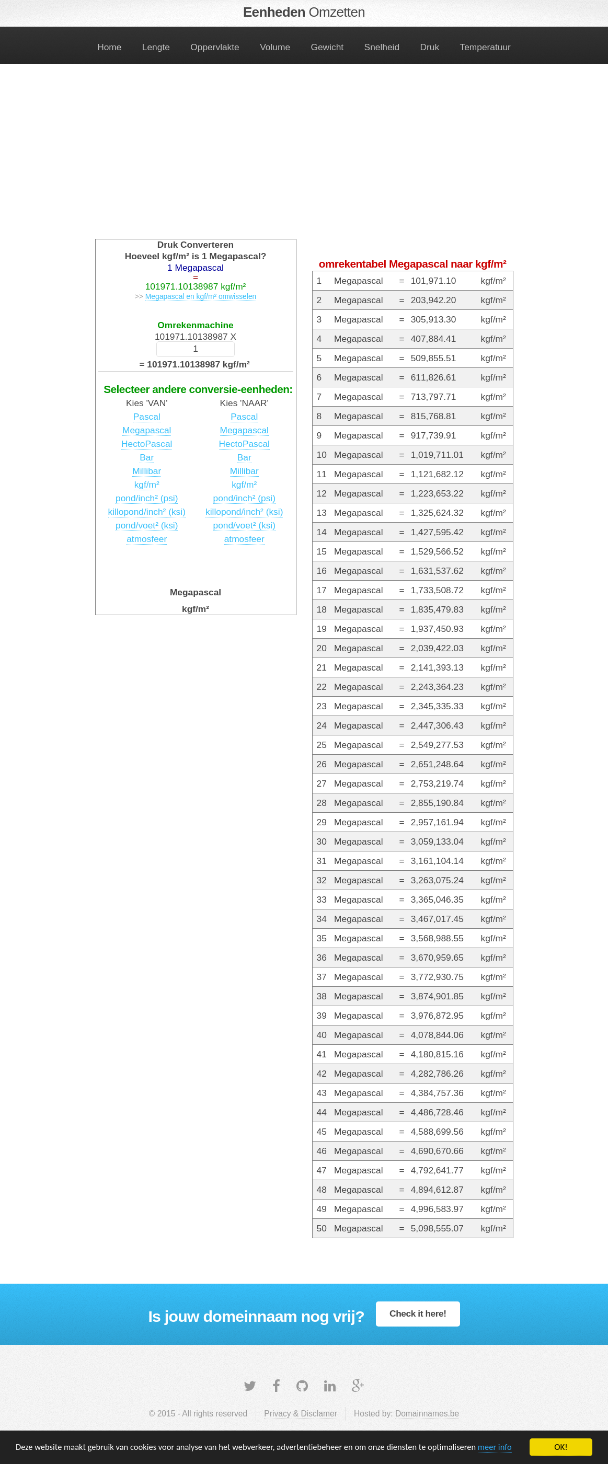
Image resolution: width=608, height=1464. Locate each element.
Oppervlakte (214, 47)
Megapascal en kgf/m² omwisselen (201, 296)
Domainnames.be (427, 1413)
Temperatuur (485, 47)
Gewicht (327, 47)
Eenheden (304, 12)
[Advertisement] (304, 158)
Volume (275, 47)
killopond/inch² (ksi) (147, 511)
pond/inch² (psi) (147, 498)
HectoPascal (146, 444)
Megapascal (146, 430)
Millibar (146, 471)
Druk (430, 47)
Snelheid (381, 47)
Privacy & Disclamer (300, 1413)
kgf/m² (146, 484)
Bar (147, 457)
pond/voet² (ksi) (147, 525)
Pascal (146, 416)
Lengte (156, 47)
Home (109, 47)
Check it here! (417, 1313)
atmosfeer (147, 539)
